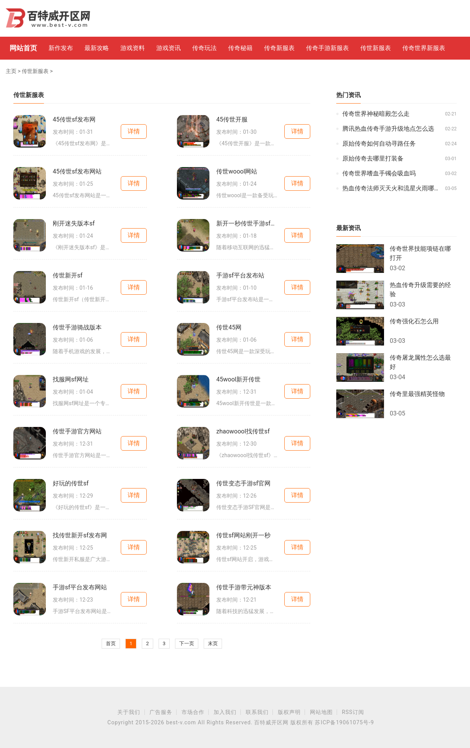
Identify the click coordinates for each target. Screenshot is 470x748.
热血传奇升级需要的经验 (420, 289)
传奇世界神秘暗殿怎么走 (376, 113)
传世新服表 (375, 48)
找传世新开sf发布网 (80, 535)
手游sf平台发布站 (240, 275)
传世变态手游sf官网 (243, 483)
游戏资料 (132, 48)
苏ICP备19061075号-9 (344, 722)
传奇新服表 (279, 48)
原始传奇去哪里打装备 (373, 158)
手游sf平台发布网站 (80, 587)
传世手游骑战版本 (77, 327)
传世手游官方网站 (77, 431)
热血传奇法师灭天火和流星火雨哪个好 (391, 188)
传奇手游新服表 (327, 48)
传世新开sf (68, 275)
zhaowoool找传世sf (243, 431)
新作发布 (61, 48)
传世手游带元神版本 (243, 587)
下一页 (186, 643)
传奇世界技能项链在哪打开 (420, 253)
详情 (134, 131)
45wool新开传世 (238, 379)
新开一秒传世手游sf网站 (246, 223)
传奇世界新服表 (423, 48)
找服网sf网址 (71, 379)
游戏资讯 (168, 48)
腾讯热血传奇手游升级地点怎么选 (388, 128)
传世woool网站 (236, 171)
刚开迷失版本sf (74, 223)
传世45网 (228, 327)
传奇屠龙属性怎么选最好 (420, 362)
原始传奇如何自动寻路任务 (379, 143)
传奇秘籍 (240, 48)
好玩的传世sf (71, 483)
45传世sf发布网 (74, 119)
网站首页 (23, 48)
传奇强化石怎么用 (414, 321)
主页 (11, 71)
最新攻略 (96, 48)
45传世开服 (232, 119)
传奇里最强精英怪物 (417, 394)
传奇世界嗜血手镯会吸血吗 (379, 173)
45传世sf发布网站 (77, 171)
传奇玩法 (204, 48)
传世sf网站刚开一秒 (243, 535)
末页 (213, 643)
